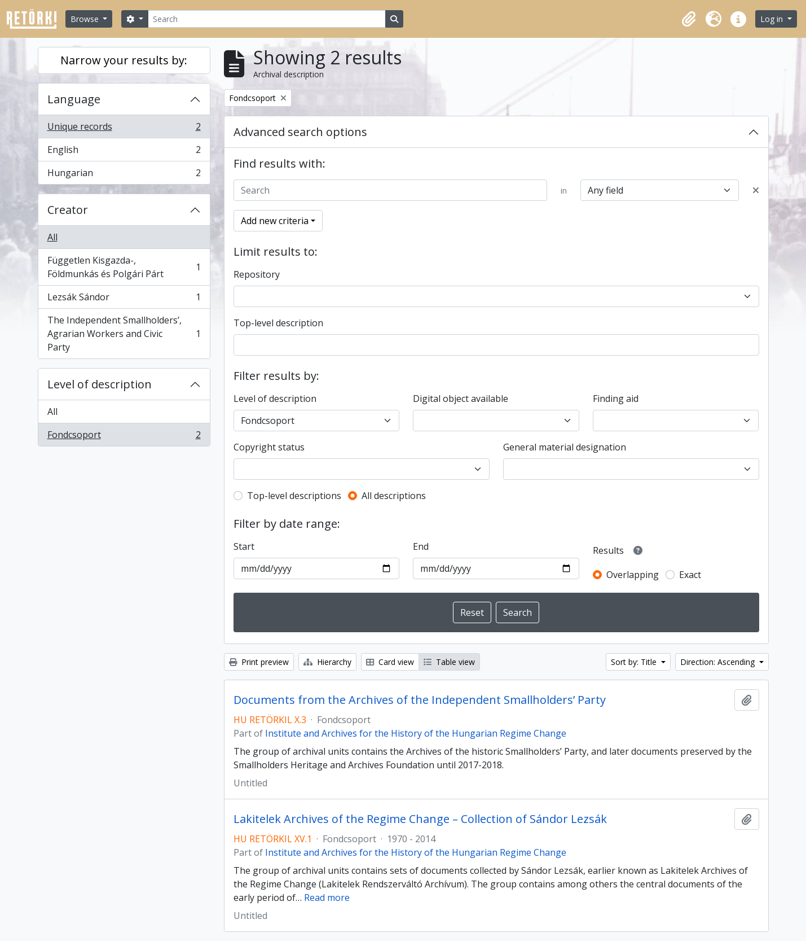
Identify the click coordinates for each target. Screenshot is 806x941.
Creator (67, 209)
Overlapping (632, 574)
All (52, 237)
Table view (449, 661)
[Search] (267, 19)
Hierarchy (327, 661)
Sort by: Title (635, 661)
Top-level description (278, 323)
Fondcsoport (124, 437)
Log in (772, 19)
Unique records (124, 129)
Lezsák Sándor (124, 299)
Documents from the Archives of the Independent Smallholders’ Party (420, 700)
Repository (257, 274)
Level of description (99, 384)
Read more (327, 897)
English (124, 152)
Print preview (259, 661)
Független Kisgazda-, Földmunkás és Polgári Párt (124, 267)
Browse (86, 19)
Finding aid (615, 398)
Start (244, 546)
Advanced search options (300, 131)
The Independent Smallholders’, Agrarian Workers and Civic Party (124, 333)
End (421, 546)
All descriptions (394, 495)
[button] (688, 19)
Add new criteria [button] (275, 221)
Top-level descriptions (294, 495)
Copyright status (269, 447)
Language (73, 99)
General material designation (564, 447)
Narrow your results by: (123, 60)
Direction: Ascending (718, 661)
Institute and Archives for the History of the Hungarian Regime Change (415, 733)
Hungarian (124, 175)
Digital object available (460, 398)
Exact (690, 574)
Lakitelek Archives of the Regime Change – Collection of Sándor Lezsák (420, 819)
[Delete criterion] (755, 190)
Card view (390, 661)
